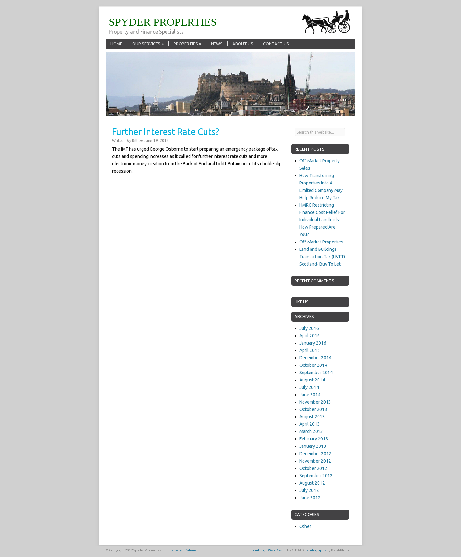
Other (305, 526)
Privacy (176, 550)
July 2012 (309, 490)
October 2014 (313, 365)
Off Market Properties (321, 241)
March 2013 (311, 431)
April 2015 (309, 350)
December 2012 (315, 453)
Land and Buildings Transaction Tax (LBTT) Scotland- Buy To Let (322, 256)
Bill (134, 140)
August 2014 (312, 379)
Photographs (316, 550)
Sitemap (192, 550)
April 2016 (309, 335)
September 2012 (316, 475)
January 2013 (312, 446)
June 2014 (309, 394)
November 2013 (315, 402)
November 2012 (315, 460)
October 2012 (313, 468)
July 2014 (309, 387)
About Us (242, 43)
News (216, 43)
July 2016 (309, 328)
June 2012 (309, 497)
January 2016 (312, 343)
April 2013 (309, 424)
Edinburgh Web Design (269, 550)
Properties (187, 43)
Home (116, 43)
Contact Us (276, 43)
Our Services (148, 43)
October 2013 (313, 409)
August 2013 (312, 416)
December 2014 (315, 357)
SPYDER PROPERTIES (163, 22)
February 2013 (313, 438)
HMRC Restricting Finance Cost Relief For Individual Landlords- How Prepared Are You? (322, 219)
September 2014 (316, 372)
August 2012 (312, 483)
